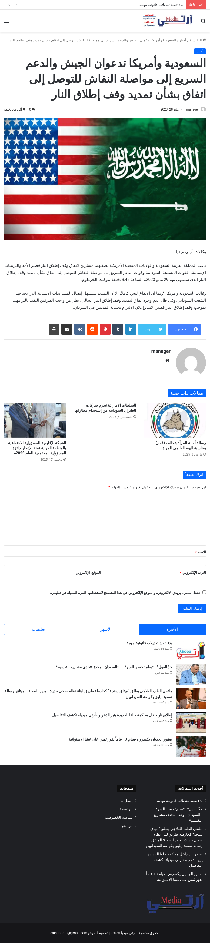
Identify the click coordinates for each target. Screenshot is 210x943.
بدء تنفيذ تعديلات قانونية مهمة (161, 5)
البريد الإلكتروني (193, 570)
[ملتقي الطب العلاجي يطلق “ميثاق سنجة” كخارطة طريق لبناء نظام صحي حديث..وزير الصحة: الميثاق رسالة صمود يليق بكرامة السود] (191, 699)
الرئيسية (197, 40)
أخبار (182, 40)
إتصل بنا (126, 801)
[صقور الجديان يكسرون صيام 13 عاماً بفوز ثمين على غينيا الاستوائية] (191, 747)
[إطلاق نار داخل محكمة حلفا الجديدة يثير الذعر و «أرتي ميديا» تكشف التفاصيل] (191, 723)
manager (189, 109)
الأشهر (105, 627)
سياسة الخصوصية (119, 817)
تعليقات (38, 627)
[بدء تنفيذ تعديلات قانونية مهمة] (191, 650)
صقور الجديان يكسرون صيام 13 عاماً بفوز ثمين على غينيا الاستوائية (120, 739)
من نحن (126, 826)
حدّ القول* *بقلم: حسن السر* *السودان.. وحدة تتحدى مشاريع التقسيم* (113, 667)
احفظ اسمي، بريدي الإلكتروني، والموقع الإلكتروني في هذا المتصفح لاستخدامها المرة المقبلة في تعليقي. (126, 590)
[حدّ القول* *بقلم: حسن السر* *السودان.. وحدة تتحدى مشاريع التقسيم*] (191, 675)
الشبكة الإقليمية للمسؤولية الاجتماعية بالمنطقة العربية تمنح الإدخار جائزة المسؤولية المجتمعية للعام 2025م (37, 445)
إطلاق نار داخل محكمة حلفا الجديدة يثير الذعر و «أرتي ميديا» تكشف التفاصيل (112, 715)
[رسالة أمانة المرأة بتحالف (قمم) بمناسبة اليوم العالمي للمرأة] (175, 417)
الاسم (200, 550)
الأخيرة (172, 627)
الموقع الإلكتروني (88, 570)
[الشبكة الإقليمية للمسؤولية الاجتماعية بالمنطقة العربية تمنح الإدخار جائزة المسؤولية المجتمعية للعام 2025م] (35, 417)
